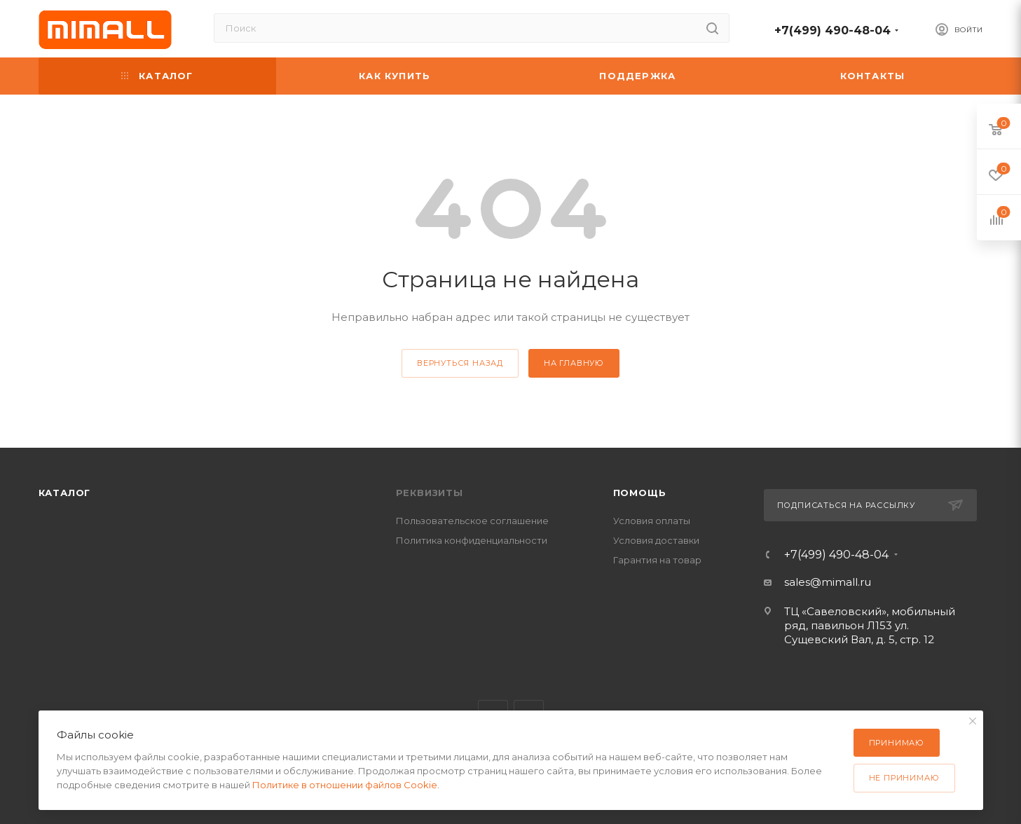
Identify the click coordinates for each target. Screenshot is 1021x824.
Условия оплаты (651, 520)
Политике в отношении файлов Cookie (344, 784)
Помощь (639, 492)
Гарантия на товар (657, 559)
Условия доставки (656, 540)
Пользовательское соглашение (472, 520)
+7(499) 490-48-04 (832, 30)
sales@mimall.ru (827, 582)
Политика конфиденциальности (471, 540)
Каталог (65, 492)
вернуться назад (460, 363)
